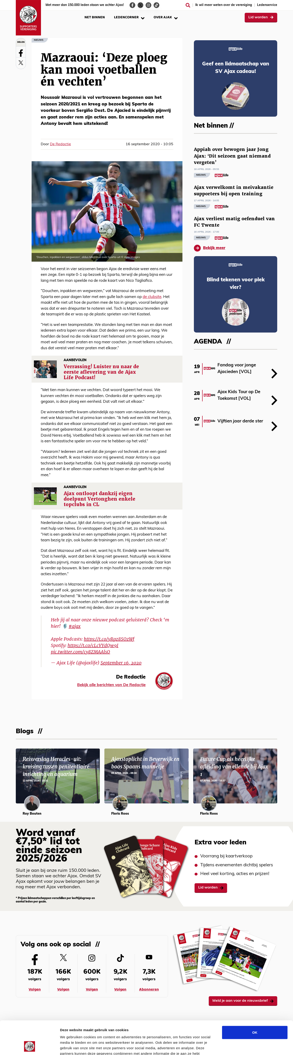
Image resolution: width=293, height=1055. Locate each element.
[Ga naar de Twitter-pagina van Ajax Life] (140, 5)
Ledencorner (129, 17)
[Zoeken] (188, 5)
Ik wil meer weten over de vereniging (223, 5)
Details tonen (247, 1046)
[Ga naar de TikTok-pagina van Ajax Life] (156, 5)
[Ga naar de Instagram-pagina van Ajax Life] (148, 5)
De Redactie (60, 144)
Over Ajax (166, 17)
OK (255, 1001)
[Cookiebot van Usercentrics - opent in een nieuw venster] (30, 1046)
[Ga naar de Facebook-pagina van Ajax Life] (132, 5)
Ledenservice (267, 5)
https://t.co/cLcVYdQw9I (93, 645)
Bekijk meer (209, 248)
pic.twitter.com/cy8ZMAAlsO (80, 652)
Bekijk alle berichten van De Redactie (111, 685)
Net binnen (94, 17)
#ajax (75, 626)
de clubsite (152, 297)
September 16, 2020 (120, 663)
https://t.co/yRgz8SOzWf (109, 639)
